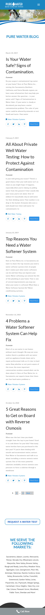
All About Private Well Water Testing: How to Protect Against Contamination (21, 157)
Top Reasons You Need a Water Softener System (21, 245)
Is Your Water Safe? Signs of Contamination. (20, 65)
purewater (9, 77)
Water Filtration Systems (16, 119)
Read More (34, 124)
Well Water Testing (14, 214)
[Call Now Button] (22, 611)
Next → (29, 493)
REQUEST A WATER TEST (22, 522)
